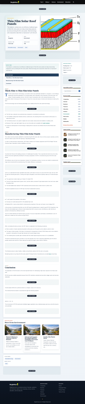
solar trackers (46, 123)
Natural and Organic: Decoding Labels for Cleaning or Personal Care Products (31, 339)
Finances (72, 106)
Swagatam (10, 38)
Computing (72, 99)
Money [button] (48, 2)
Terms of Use (62, 391)
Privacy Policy (62, 389)
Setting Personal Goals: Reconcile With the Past (73, 145)
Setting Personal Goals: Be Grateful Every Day (74, 134)
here (50, 254)
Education (67, 2)
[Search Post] (79, 91)
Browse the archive (68, 125)
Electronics (72, 116)
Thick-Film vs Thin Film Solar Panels (14, 77)
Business (72, 104)
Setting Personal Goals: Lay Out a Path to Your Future (74, 140)
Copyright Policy (62, 387)
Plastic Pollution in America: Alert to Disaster (12, 338)
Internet (72, 101)
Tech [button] (42, 2)
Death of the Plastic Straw (49, 337)
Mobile (72, 119)
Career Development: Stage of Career (74, 155)
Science (54, 2)
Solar (26, 47)
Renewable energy (12, 47)
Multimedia (72, 121)
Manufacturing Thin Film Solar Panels (15, 80)
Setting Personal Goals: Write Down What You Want (74, 150)
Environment (60, 2)
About (60, 385)
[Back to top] (42, 399)
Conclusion (8, 83)
